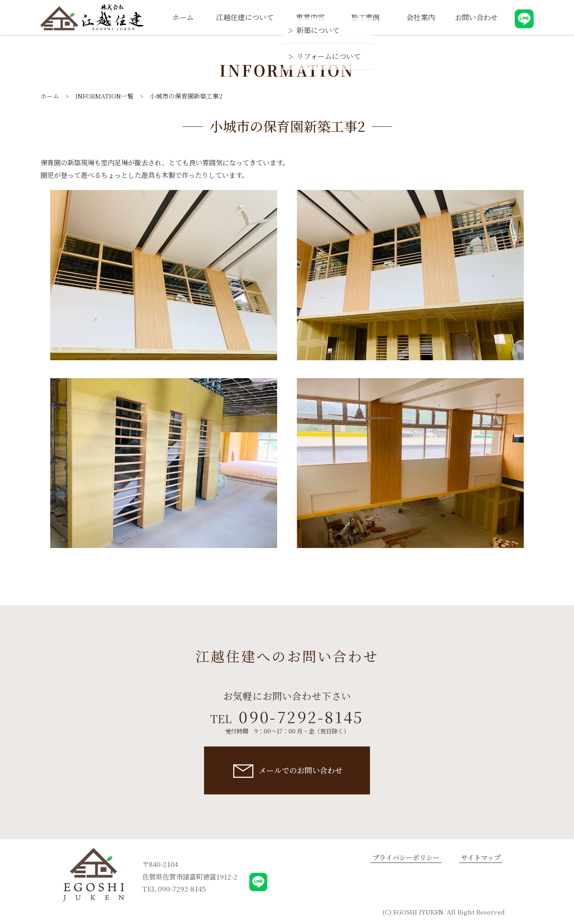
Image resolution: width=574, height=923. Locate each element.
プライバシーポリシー (405, 857)
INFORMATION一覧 (104, 95)
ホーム (49, 95)
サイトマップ (480, 857)
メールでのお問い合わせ (301, 770)
